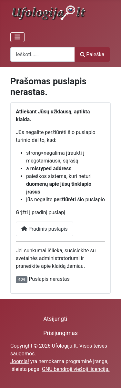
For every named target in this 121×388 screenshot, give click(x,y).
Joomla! (19, 361)
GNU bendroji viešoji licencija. (76, 369)
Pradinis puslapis (44, 229)
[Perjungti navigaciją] (17, 37)
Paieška (92, 54)
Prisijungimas (60, 333)
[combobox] (42, 54)
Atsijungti (55, 319)
